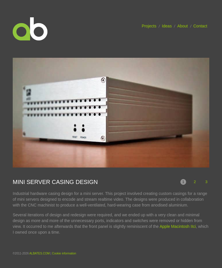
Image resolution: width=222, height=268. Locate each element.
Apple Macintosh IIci (178, 226)
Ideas (167, 26)
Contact (200, 26)
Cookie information (64, 253)
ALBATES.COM (39, 253)
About (182, 26)
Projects (149, 26)
